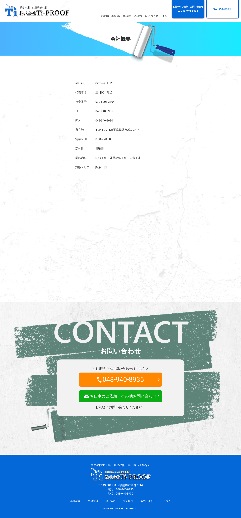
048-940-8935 (120, 379)
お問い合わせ (151, 16)
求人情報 (138, 16)
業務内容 (115, 16)
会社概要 (104, 16)
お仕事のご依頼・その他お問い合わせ (120, 396)
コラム (163, 16)
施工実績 (127, 16)
